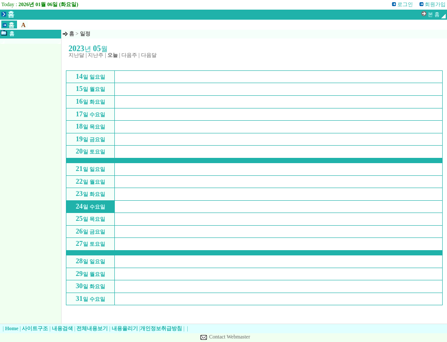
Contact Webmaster (229, 337)
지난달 (76, 55)
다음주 (129, 55)
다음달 (149, 55)
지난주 (95, 55)
